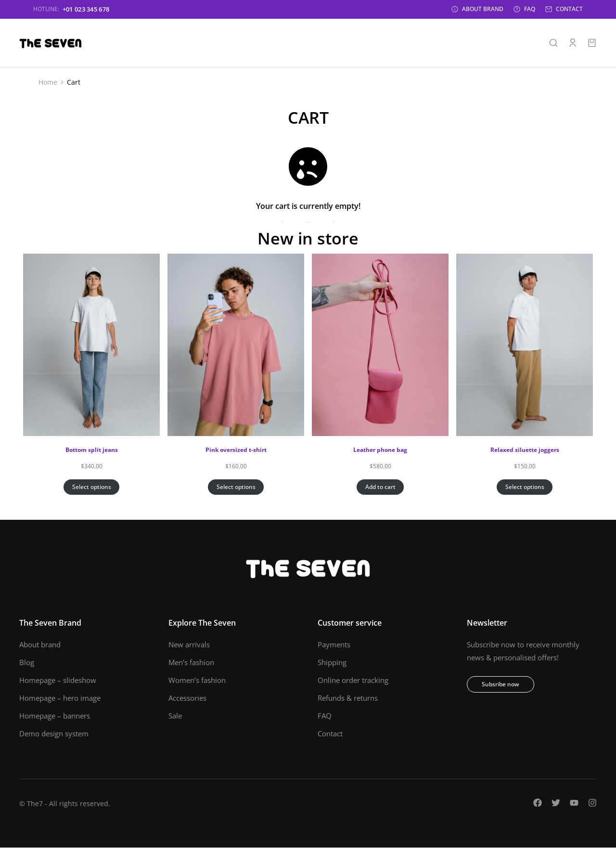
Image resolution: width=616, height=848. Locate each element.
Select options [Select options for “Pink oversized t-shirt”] (236, 487)
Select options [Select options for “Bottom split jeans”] (91, 487)
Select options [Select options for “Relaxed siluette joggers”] (524, 487)
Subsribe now (500, 685)
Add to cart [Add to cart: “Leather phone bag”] (380, 487)
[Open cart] (592, 43)
